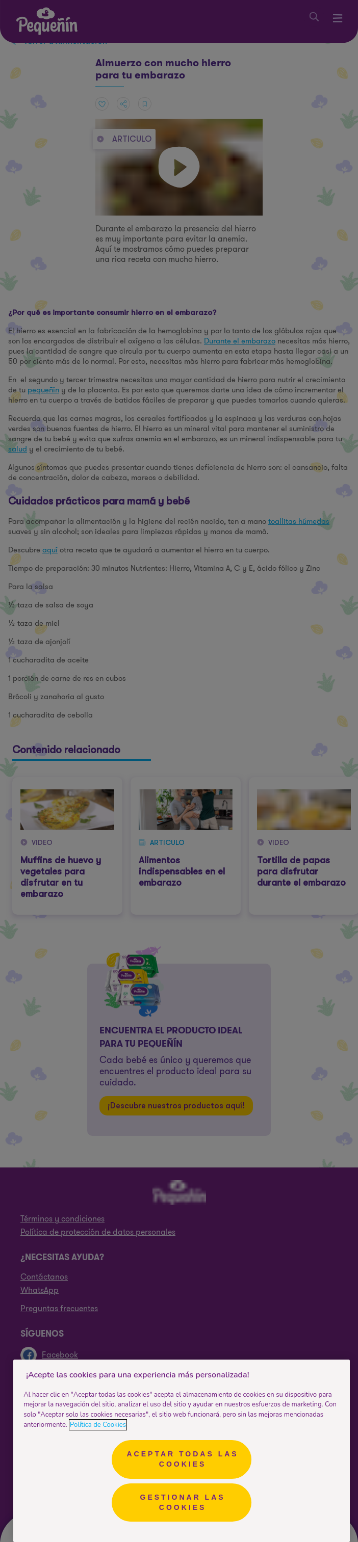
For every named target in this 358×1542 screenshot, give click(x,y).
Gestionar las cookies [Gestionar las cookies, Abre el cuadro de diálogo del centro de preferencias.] (182, 1502)
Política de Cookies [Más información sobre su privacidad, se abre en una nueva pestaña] (98, 1424)
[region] (181, 1451)
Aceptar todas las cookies (182, 1459)
